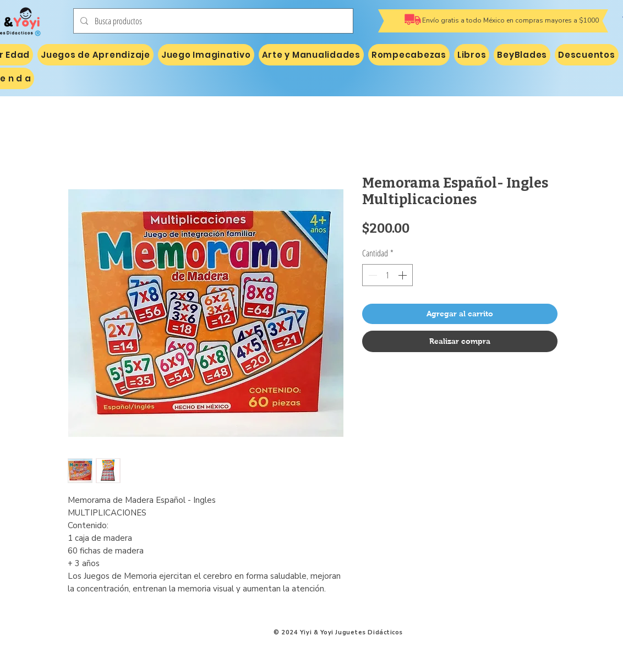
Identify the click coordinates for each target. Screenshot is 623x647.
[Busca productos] (212, 21)
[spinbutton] (387, 275)
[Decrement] (371, 275)
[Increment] (403, 275)
